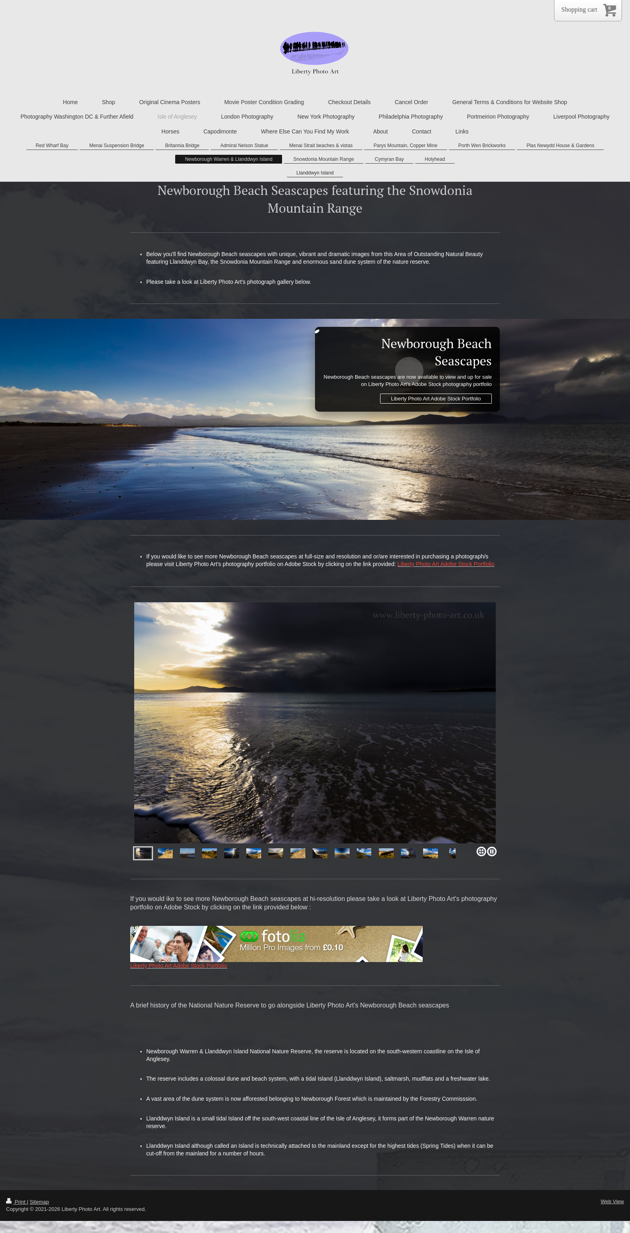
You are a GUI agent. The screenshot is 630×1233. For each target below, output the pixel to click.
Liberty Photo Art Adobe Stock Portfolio (436, 399)
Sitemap (39, 1202)
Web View (612, 1201)
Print (16, 1202)
